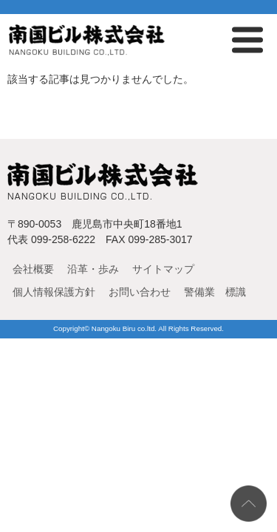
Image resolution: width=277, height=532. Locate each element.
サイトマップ (163, 269)
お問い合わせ (140, 292)
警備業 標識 (215, 292)
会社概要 (33, 269)
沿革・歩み (93, 269)
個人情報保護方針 (54, 292)
